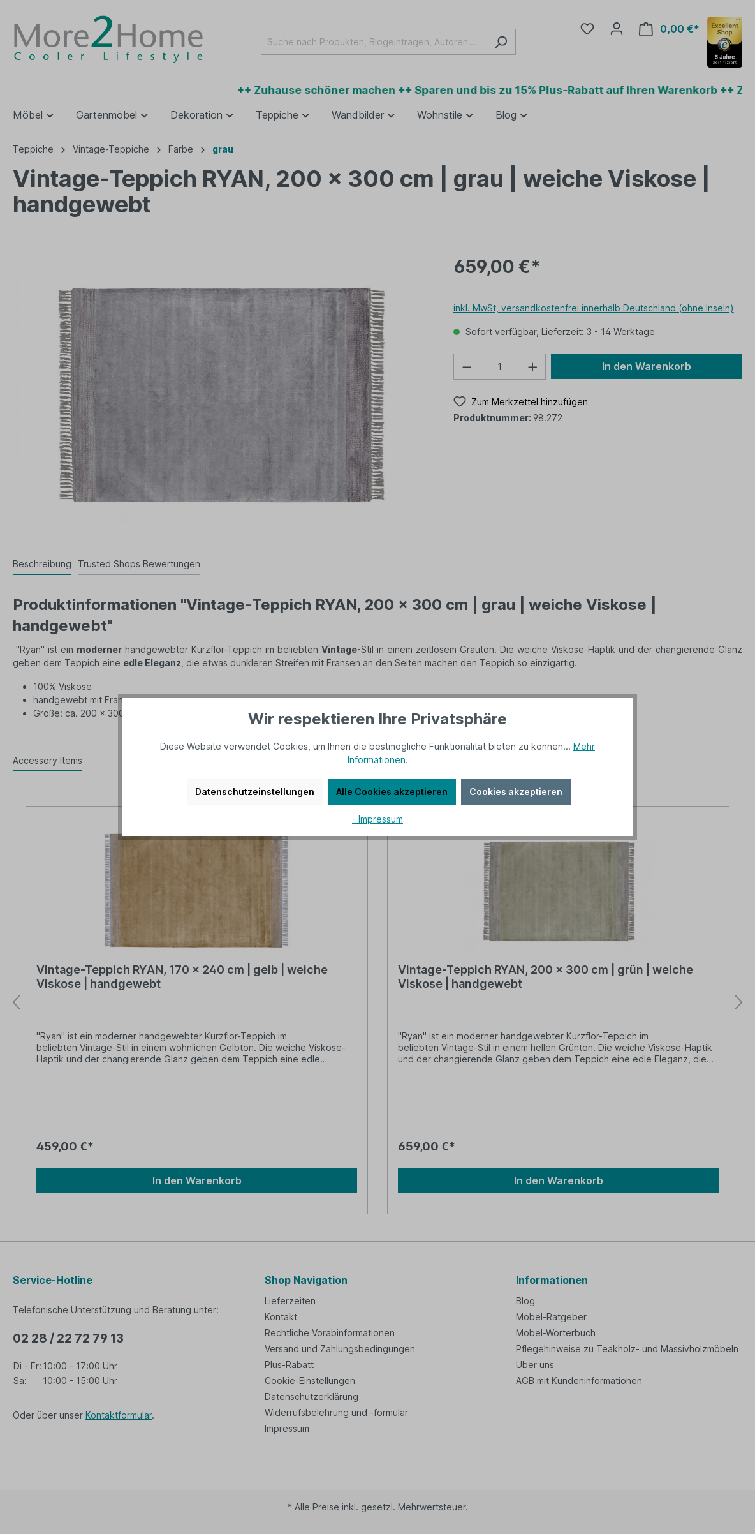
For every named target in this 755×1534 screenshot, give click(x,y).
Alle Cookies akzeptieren (392, 791)
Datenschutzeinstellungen (254, 791)
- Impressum (377, 819)
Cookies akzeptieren (515, 791)
